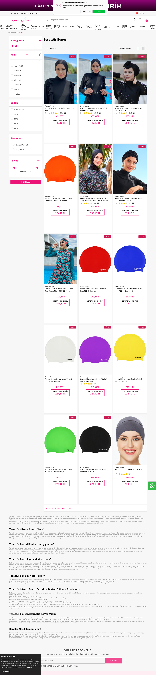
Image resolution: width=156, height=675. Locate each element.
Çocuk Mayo (15, 623)
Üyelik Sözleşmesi (52, 614)
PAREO (64, 27)
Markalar (26, 138)
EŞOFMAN (133, 27)
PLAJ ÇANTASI (89, 27)
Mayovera (19, 149)
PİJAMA (116, 27)
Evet (99, 12)
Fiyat (26, 160)
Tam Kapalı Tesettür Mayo (20, 605)
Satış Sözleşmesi (51, 619)
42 (14, 123)
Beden (25, 103)
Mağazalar (83, 628)
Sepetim (82, 623)
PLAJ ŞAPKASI (80, 27)
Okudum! (5, 671)
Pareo (12, 614)
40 (14, 119)
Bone (12, 619)
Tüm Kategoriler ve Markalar (21, 628)
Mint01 (16, 80)
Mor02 (16, 89)
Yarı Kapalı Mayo (17, 610)
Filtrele (25, 182)
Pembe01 (17, 94)
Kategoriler (26, 40)
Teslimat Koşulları (52, 610)
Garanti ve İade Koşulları (54, 623)
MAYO (41, 27)
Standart (17, 109)
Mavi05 (16, 85)
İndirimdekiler (84, 614)
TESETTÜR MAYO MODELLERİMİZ (12, 27)
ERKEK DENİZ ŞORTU (49, 27)
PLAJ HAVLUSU (107, 27)
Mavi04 (16, 71)
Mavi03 (16, 75)
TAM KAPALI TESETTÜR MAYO (25, 27)
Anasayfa (82, 605)
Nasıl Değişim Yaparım (54, 632)
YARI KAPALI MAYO (34, 27)
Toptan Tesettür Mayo (53, 605)
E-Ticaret (71, 672)
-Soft (65, 672)
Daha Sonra (86, 12)
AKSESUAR (143, 27)
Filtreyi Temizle (51, 48)
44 (14, 128)
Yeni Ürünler (14, 13)
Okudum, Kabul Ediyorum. (57, 585)
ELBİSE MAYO (124, 27)
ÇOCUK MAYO (57, 27)
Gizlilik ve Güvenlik (52, 628)
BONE (72, 27)
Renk (25, 54)
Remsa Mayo (20, 145)
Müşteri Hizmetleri (27, 13)
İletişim (38, 13)
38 (14, 114)
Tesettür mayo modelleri (17, 452)
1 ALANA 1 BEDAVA (98, 27)
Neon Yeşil (17, 66)
